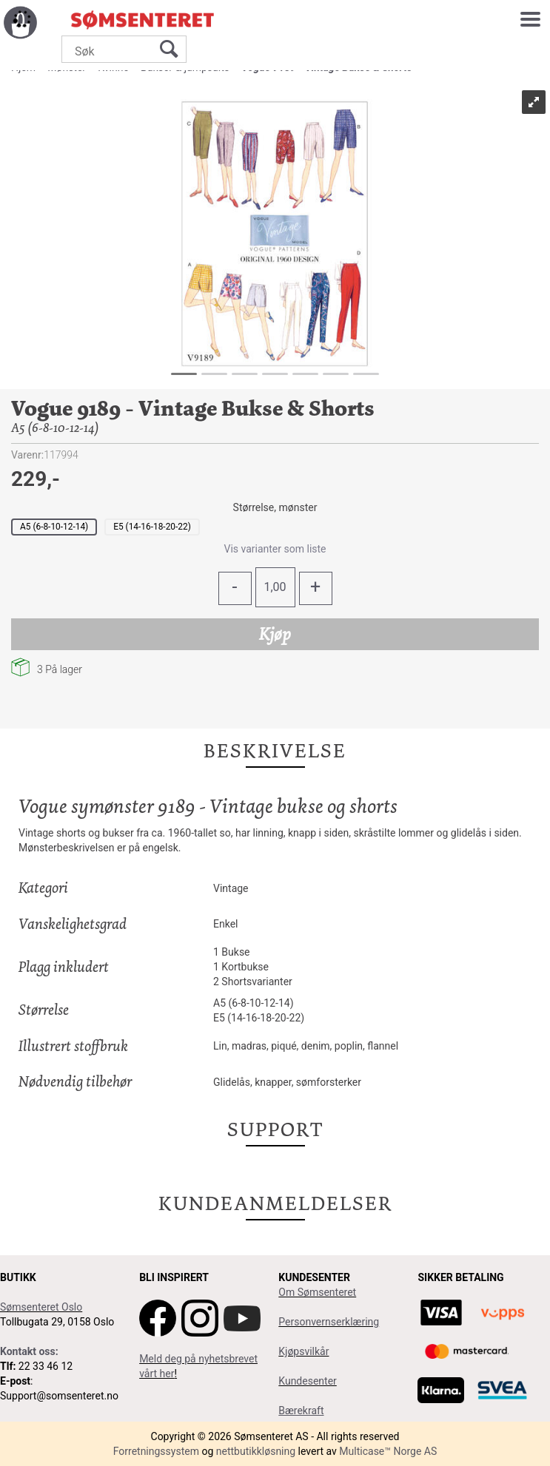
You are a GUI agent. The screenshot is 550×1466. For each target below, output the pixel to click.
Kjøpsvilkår (303, 1351)
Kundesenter (307, 1381)
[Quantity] (275, 587)
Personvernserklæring (328, 1322)
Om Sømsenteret (317, 1292)
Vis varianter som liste (275, 549)
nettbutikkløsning (255, 1451)
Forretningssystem (156, 1451)
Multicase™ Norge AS (388, 1451)
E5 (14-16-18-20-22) (152, 526)
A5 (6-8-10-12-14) (54, 526)
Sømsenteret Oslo (41, 1307)
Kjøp (275, 634)
